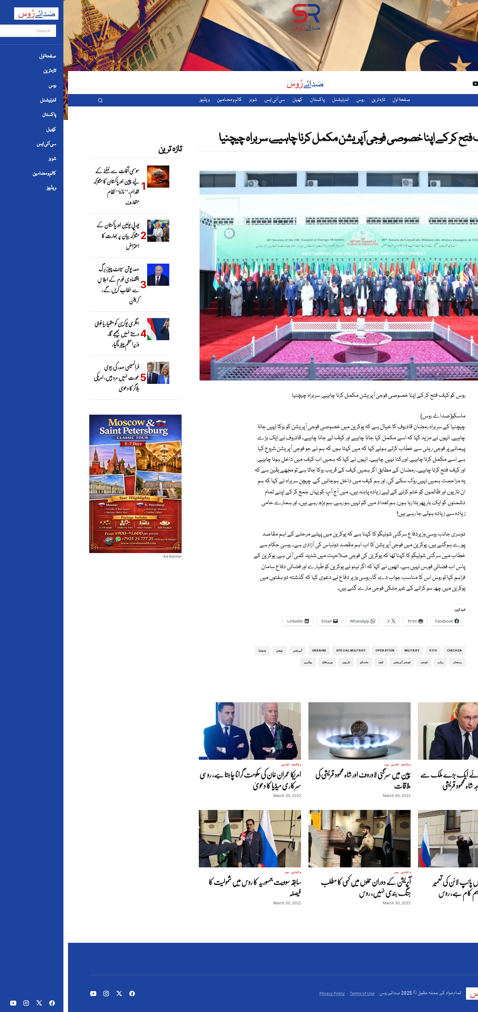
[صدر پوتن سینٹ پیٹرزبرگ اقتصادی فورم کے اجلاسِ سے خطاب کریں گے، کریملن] (90, 275)
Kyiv (365, 650)
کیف (312, 662)
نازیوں (278, 662)
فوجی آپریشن (334, 662)
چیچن (211, 650)
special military (283, 650)
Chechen (386, 650)
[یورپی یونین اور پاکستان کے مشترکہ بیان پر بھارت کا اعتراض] (90, 231)
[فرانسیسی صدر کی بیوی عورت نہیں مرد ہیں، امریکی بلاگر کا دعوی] (90, 373)
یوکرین (240, 662)
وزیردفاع (259, 662)
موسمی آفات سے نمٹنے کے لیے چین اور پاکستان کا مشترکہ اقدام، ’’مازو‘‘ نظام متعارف (48, 186)
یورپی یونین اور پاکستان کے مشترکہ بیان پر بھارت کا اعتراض (49, 235)
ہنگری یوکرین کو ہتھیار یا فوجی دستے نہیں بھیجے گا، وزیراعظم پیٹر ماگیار (48, 334)
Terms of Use (294, 993)
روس (438, 127)
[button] (32, 100)
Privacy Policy (264, 993)
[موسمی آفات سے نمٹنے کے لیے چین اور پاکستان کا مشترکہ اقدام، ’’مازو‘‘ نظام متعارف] (90, 176)
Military (343, 650)
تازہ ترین (446, 127)
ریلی (372, 662)
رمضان (389, 662)
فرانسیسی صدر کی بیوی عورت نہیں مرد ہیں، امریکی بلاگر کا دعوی (48, 377)
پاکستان (446, 765)
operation (317, 650)
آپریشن (229, 650)
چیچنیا (194, 650)
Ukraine (251, 650)
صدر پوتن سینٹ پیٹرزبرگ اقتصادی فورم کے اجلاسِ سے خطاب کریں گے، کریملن (50, 285)
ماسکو (296, 662)
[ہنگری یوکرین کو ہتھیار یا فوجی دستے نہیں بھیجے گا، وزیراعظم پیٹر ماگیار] (90, 329)
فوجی (356, 662)
